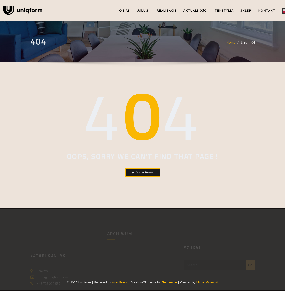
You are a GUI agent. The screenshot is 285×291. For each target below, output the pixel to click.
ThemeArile (169, 282)
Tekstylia (224, 10)
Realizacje (166, 10)
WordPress (119, 282)
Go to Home (143, 172)
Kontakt (266, 10)
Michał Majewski (207, 282)
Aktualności (195, 10)
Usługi (143, 10)
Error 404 (248, 44)
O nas (124, 10)
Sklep (245, 10)
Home (231, 44)
